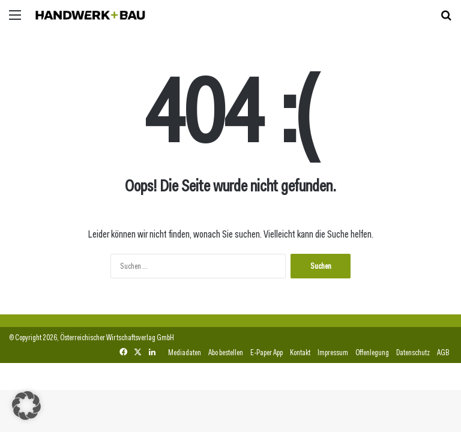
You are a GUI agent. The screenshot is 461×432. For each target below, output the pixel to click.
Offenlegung (372, 352)
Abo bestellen (225, 352)
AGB (443, 352)
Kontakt (300, 352)
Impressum (333, 352)
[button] (26, 405)
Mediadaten (184, 352)
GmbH (165, 337)
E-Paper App (266, 352)
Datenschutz (413, 352)
